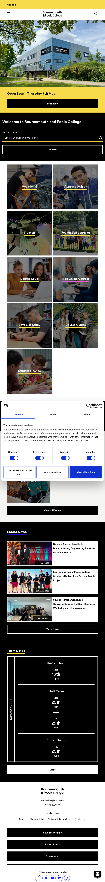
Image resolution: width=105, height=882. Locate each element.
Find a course (9, 132)
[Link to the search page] (96, 14)
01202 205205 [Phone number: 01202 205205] (52, 805)
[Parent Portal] (52, 844)
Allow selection (52, 472)
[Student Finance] (29, 371)
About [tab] (86, 414)
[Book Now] (52, 103)
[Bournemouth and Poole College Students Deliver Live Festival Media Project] (52, 581)
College (52, 5)
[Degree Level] (29, 279)
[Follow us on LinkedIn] (60, 878)
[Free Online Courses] (75, 279)
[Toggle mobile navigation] (8, 14)
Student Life (37, 819)
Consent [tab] (18, 414)
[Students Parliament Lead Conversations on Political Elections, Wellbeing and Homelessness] (52, 609)
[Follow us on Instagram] (45, 878)
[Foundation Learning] (75, 233)
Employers (80, 819)
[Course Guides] (75, 325)
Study (22, 819)
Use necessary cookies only (19, 472)
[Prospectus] (52, 856)
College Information (59, 819)
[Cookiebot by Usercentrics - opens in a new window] (88, 406)
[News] (52, 629)
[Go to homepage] (52, 14)
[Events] (52, 510)
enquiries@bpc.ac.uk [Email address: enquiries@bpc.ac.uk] (52, 800)
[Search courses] (52, 149)
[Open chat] (97, 874)
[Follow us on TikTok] (67, 878)
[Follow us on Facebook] (38, 878)
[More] (52, 769)
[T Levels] (29, 233)
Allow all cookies (85, 472)
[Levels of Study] (29, 325)
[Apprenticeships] (75, 186)
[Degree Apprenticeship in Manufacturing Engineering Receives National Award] (52, 553)
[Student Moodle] (52, 832)
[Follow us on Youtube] (53, 878)
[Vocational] (29, 186)
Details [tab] (52, 414)
